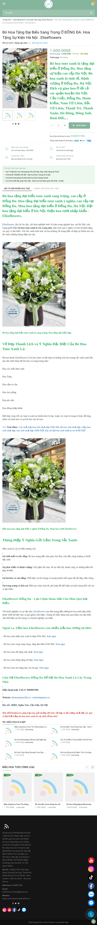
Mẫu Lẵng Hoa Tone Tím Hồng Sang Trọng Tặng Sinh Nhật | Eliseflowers (44, 727)
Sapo (66, 922)
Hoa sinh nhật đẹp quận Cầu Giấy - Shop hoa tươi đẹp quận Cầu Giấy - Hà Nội (35, 181)
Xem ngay (51, 636)
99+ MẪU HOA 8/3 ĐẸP (14, 722)
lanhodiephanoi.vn (41, 697)
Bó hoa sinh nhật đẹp (70, 427)
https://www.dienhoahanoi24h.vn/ (16, 899)
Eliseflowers (8, 224)
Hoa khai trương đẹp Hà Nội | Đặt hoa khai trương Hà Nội (27, 178)
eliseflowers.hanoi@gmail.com (15, 892)
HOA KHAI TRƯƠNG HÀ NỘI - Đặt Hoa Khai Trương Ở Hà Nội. (28, 175)
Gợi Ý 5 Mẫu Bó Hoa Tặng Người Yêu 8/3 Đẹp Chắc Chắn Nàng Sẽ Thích (32, 172)
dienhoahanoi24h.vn (21, 697)
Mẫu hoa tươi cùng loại (18, 767)
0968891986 (78, 136)
